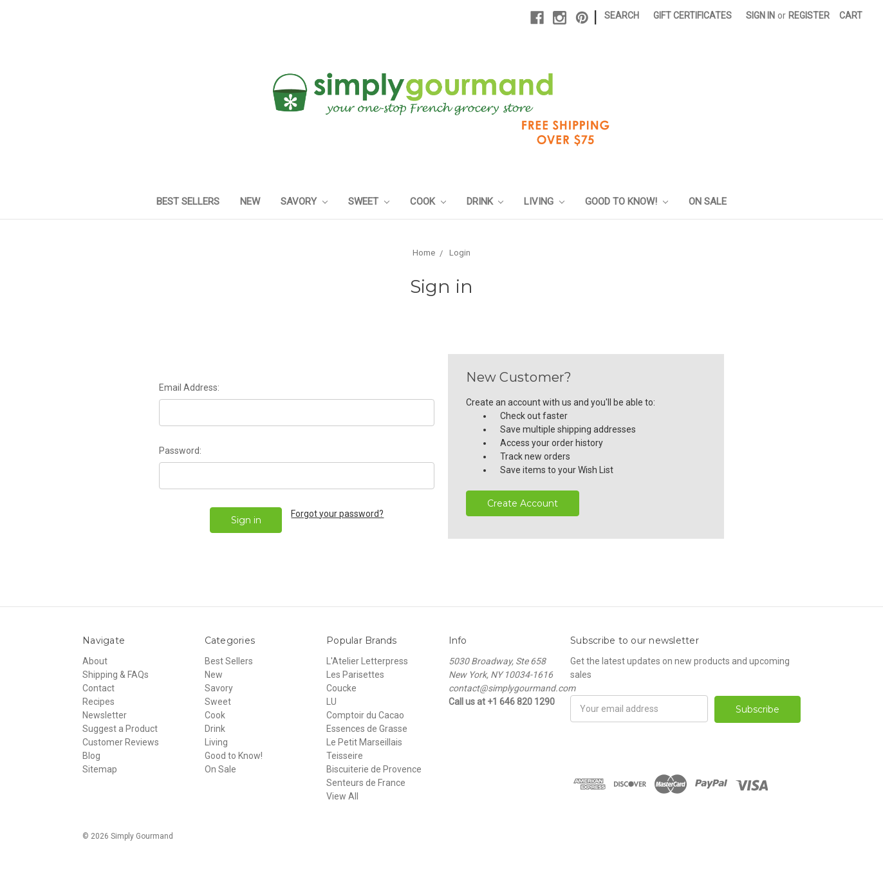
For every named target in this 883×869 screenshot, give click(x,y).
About (94, 661)
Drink (485, 201)
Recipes (98, 701)
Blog (91, 756)
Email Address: (189, 387)
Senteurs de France (365, 783)
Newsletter (104, 715)
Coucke (341, 688)
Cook (428, 201)
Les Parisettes (355, 674)
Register (809, 15)
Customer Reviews (120, 742)
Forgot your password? (337, 514)
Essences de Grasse (366, 729)
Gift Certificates (692, 15)
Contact (98, 688)
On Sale (708, 201)
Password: (180, 450)
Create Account (522, 503)
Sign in (760, 15)
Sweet (368, 201)
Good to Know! (626, 201)
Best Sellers (187, 201)
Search (621, 15)
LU (331, 701)
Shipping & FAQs (115, 674)
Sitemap (99, 769)
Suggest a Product (120, 729)
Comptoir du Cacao (365, 715)
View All (342, 796)
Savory (304, 201)
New (250, 201)
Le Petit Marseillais (364, 742)
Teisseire (344, 756)
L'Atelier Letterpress (367, 661)
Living (544, 201)
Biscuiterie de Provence (374, 769)
